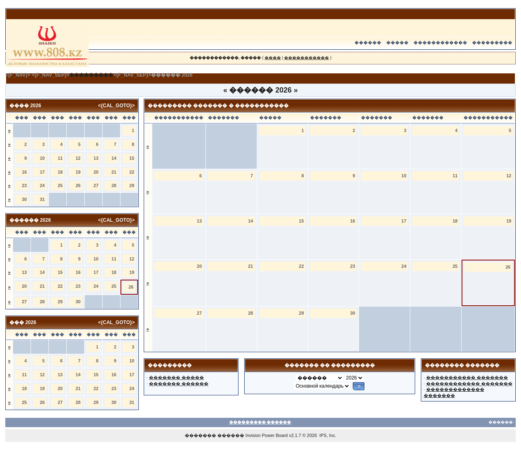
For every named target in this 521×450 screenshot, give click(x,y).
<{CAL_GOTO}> (116, 105)
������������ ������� (469, 383)
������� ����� (176, 377)
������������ (440, 42)
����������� (306, 57)
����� (397, 42)
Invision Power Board (266, 435)
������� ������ (178, 383)
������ (368, 42)
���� (273, 57)
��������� (492, 42)
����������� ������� (467, 377)
